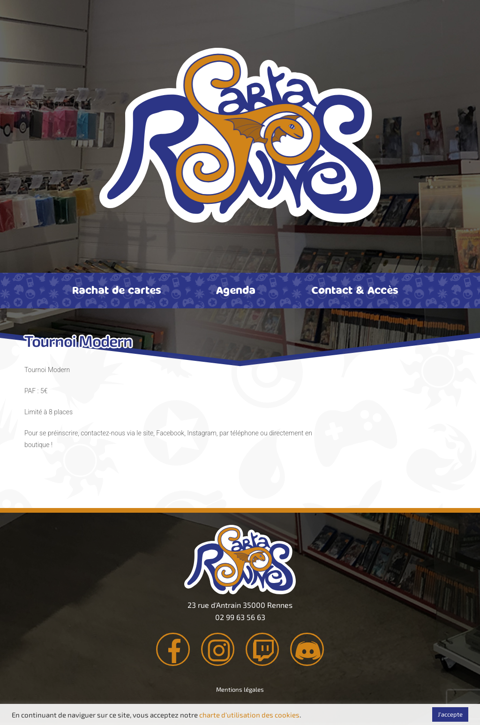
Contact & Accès (354, 289)
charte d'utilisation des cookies (249, 714)
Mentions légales (240, 691)
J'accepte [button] (450, 714)
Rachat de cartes (116, 289)
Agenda (235, 289)
